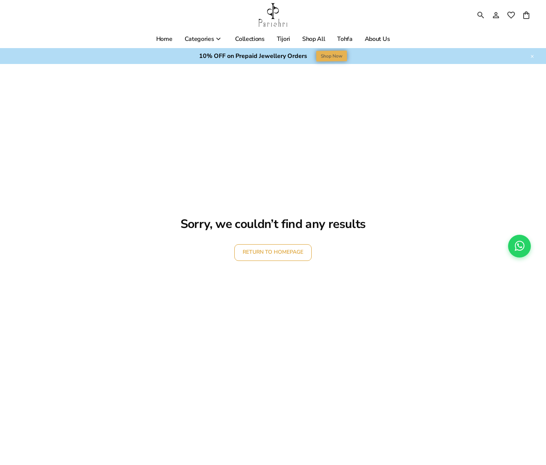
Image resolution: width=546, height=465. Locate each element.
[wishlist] (511, 15)
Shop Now (331, 56)
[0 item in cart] (526, 15)
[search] (480, 15)
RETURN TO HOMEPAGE (273, 252)
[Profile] (495, 15)
